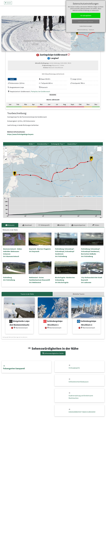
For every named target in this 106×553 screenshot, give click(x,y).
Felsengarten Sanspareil (26, 367)
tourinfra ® (72, 196)
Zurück (8, 3)
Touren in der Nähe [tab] (27, 294)
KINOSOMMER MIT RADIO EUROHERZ (82, 412)
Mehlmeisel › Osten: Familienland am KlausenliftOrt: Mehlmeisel (39, 279)
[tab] (10, 225)
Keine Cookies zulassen (85, 21)
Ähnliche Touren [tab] (78, 294)
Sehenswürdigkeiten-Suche (53, 353)
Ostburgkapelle (74, 368)
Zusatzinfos (71, 144)
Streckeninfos (42, 144)
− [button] (6, 151)
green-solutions (88, 196)
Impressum (91, 29)
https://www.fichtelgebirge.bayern (20, 134)
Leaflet (61, 196)
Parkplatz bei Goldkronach (40, 91)
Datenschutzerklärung (82, 29)
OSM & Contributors (97, 196)
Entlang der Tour (57, 144)
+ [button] (6, 148)
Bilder (31, 144)
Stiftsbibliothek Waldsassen (79, 382)
